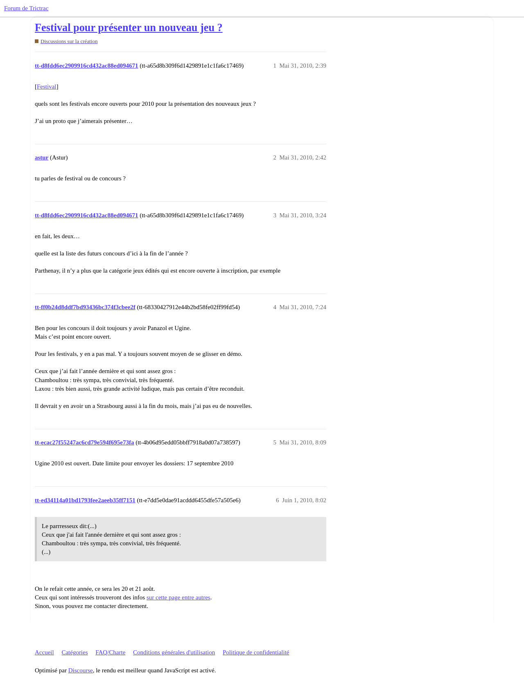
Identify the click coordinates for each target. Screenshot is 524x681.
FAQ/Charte (110, 652)
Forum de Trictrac (26, 8)
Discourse (80, 670)
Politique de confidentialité (256, 652)
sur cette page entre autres (178, 597)
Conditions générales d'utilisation (174, 652)
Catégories (74, 652)
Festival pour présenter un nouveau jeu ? (129, 28)
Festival (46, 86)
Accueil (44, 652)
